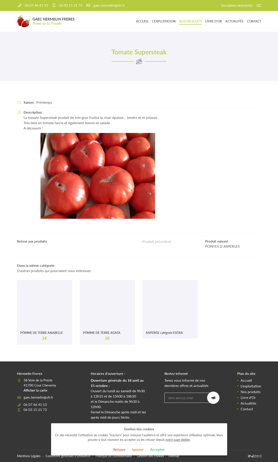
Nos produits (190, 21)
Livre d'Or (213, 21)
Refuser (119, 449)
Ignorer (138, 449)
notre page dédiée (178, 440)
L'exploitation (164, 21)
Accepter (157, 449)
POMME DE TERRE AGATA (101, 333)
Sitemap (173, 456)
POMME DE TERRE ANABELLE (41, 333)
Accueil (142, 21)
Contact (254, 21)
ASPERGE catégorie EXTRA (164, 333)
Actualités (234, 21)
